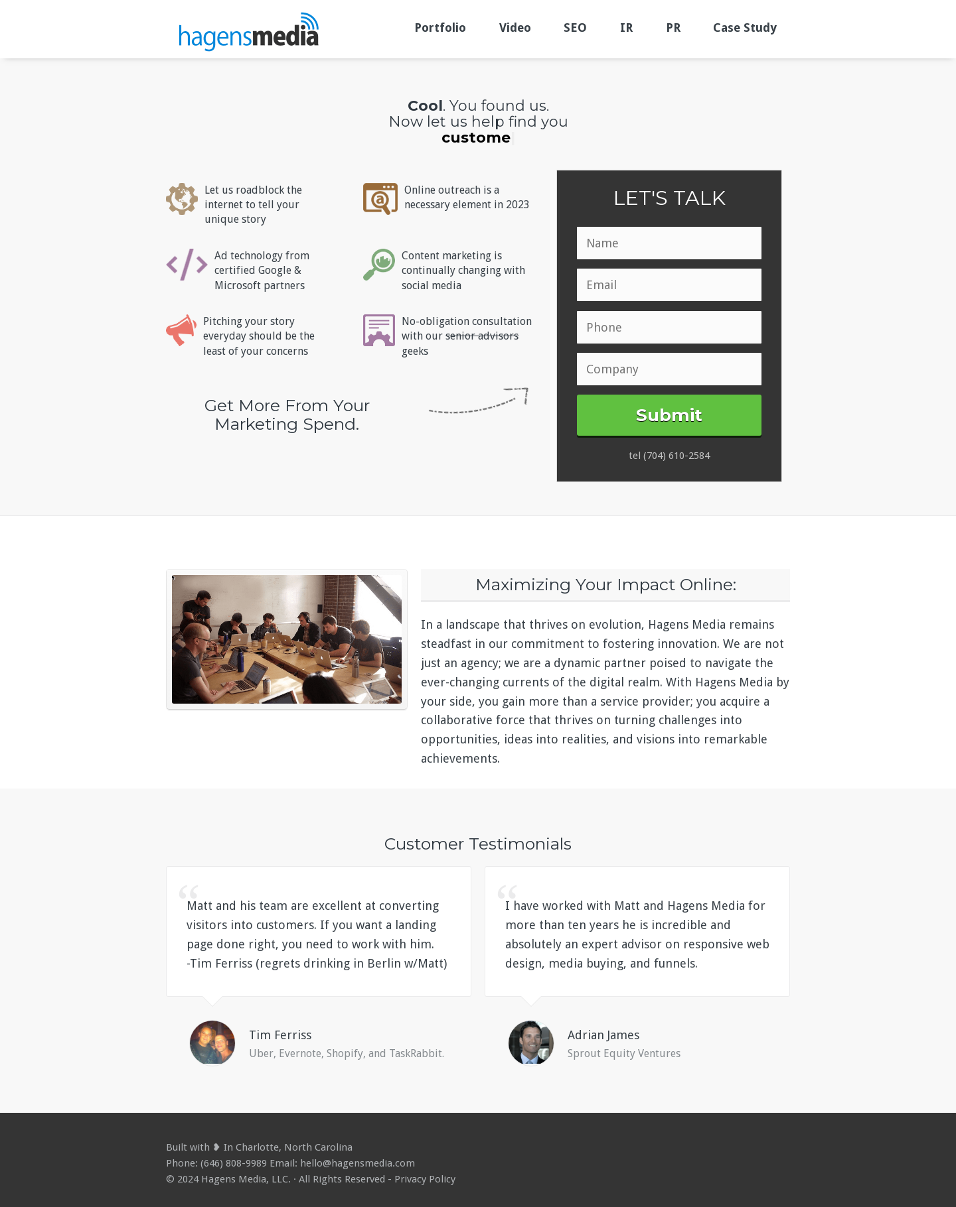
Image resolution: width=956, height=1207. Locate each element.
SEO (575, 27)
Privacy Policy (424, 1179)
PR (673, 27)
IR (626, 27)
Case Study (745, 27)
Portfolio (440, 27)
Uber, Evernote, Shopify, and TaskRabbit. (346, 1053)
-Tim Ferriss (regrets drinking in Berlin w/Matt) (317, 963)
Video (515, 27)
